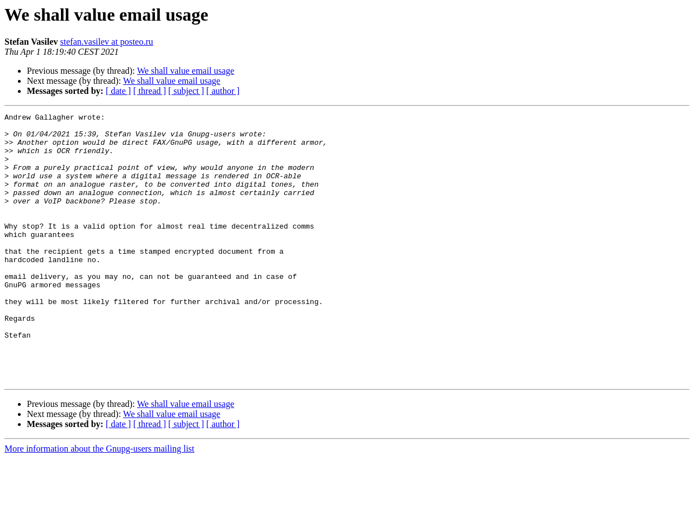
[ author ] (223, 91)
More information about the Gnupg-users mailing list (99, 502)
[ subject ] (186, 91)
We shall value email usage (185, 70)
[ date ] (118, 91)
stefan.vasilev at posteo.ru (106, 41)
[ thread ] (149, 91)
